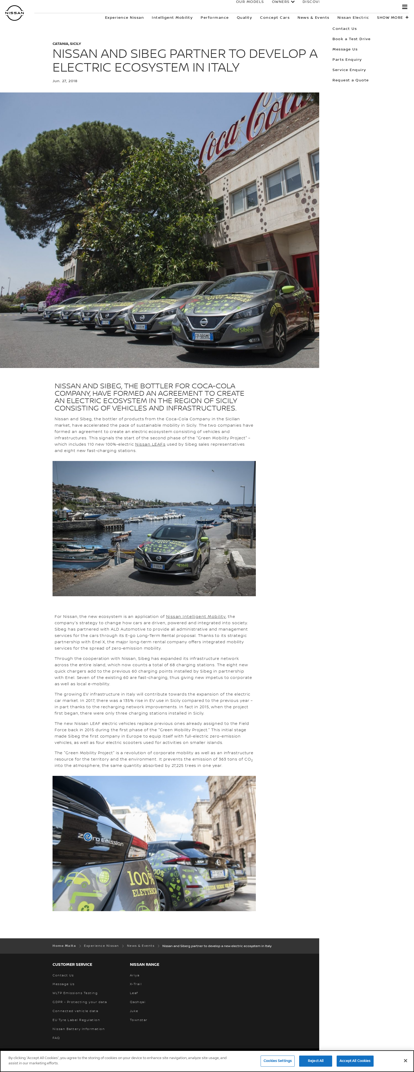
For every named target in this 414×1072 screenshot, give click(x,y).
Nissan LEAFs (150, 444)
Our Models (245, 7)
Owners (275, 7)
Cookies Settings (278, 1062)
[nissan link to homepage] (14, 13)
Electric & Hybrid (370, 7)
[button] (404, 7)
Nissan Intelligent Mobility (196, 616)
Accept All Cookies (355, 1062)
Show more (390, 18)
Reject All (315, 1062)
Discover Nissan (316, 7)
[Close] (405, 1062)
